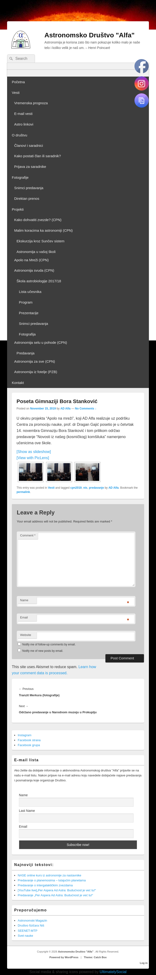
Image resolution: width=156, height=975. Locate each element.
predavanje (96, 487)
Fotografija (27, 334)
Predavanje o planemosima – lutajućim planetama (52, 880)
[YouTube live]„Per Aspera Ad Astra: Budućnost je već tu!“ (57, 890)
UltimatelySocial (113, 972)
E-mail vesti (23, 114)
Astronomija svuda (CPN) (34, 270)
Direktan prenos (26, 198)
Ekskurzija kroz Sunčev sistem (41, 241)
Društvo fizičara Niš (31, 925)
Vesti (16, 93)
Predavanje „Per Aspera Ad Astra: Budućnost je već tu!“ (55, 895)
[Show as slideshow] (34, 452)
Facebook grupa (29, 745)
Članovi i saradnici (28, 146)
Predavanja (26, 353)
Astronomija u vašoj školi (36, 252)
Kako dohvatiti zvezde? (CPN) (37, 220)
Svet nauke (25, 935)
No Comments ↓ (85, 408)
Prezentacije (29, 313)
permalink (23, 492)
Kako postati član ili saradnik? (37, 156)
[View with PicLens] (33, 458)
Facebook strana (29, 740)
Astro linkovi (23, 124)
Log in (144, 963)
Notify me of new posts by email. (42, 651)
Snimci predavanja (28, 188)
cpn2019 (76, 487)
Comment (27, 535)
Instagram (24, 735)
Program (26, 302)
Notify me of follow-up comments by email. (48, 644)
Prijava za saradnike (30, 167)
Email (24, 617)
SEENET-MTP (27, 930)
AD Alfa (65, 408)
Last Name (27, 811)
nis (85, 487)
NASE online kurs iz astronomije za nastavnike (49, 875)
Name (24, 600)
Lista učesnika (30, 292)
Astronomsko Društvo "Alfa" (89, 35)
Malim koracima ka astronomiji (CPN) (43, 230)
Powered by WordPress (63, 957)
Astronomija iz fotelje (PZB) (35, 372)
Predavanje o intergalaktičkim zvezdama (45, 885)
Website (25, 635)
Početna (18, 82)
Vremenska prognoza (31, 103)
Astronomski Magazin (32, 920)
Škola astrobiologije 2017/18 (39, 281)
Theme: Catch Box (95, 957)
